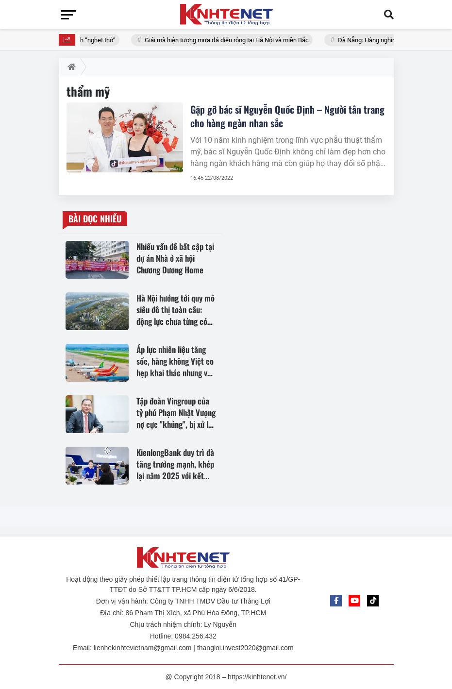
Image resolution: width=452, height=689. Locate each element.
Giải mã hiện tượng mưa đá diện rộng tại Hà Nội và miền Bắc (231, 40)
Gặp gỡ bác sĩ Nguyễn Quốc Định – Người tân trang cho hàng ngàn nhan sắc (287, 116)
